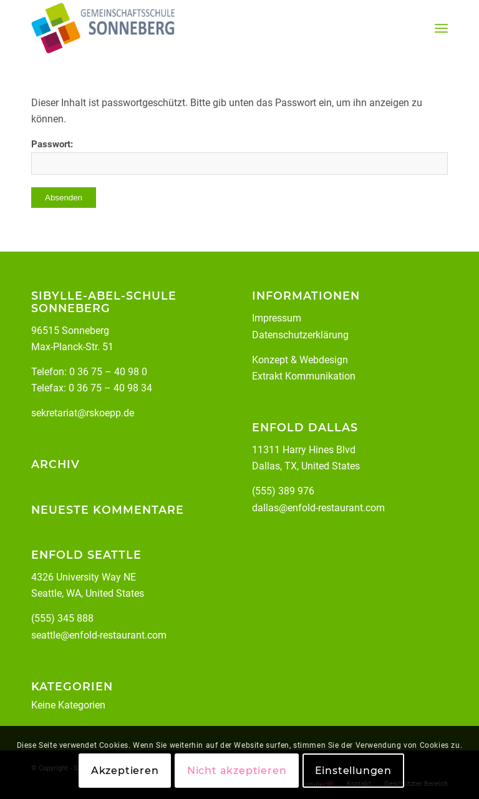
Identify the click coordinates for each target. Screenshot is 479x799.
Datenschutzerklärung (300, 335)
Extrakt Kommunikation (304, 376)
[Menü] (441, 28)
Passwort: (239, 157)
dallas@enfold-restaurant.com (318, 508)
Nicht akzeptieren (237, 771)
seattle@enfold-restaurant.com (99, 635)
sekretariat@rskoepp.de (82, 413)
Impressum (276, 318)
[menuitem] (441, 28)
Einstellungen (353, 771)
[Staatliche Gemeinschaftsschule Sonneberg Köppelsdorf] (103, 28)
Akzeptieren (125, 771)
